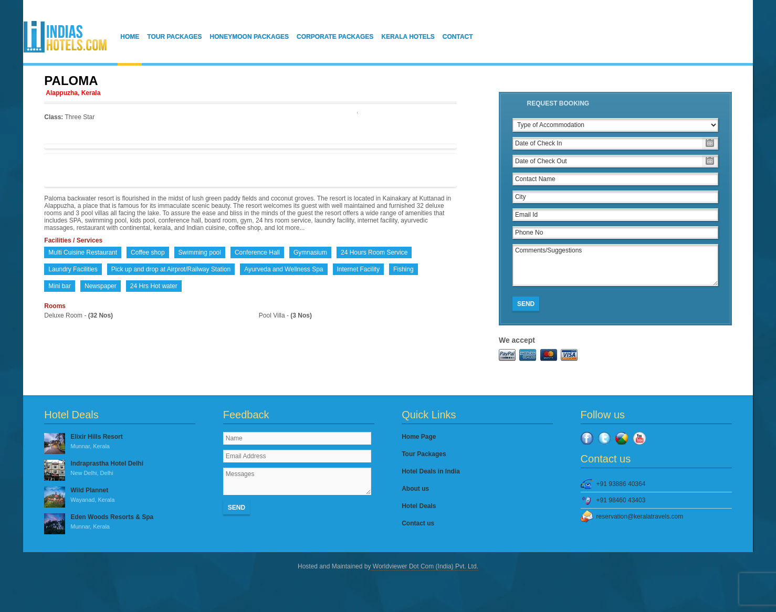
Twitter (604, 438)
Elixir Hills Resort (119, 442)
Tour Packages (174, 36)
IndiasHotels (65, 36)
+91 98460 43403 (621, 500)
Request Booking (558, 103)
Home (129, 36)
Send (525, 304)
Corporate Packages (335, 36)
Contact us (418, 523)
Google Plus (621, 438)
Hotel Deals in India (431, 471)
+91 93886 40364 (621, 484)
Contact (458, 36)
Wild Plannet (119, 495)
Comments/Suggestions (615, 265)
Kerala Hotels (408, 36)
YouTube (639, 438)
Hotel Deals (419, 506)
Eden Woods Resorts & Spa (119, 522)
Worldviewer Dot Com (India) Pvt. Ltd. (424, 566)
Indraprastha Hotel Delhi (119, 469)
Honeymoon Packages (249, 36)
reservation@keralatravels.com (640, 516)
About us (415, 488)
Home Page (419, 436)
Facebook (587, 438)
